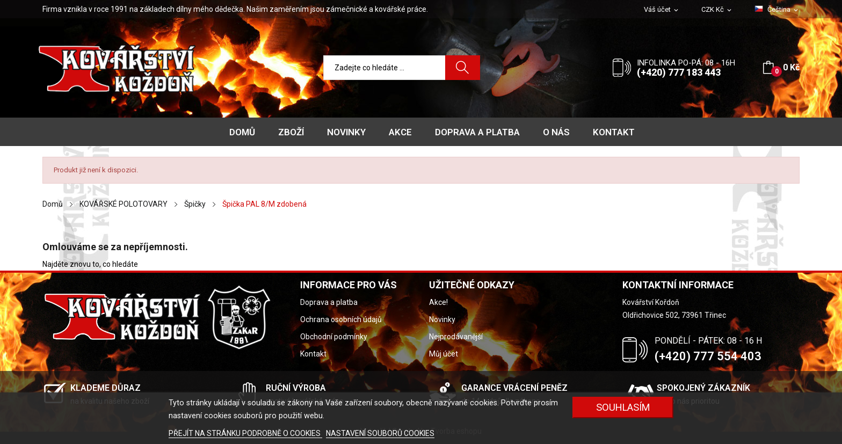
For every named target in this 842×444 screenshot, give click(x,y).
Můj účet (443, 354)
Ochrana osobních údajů (341, 319)
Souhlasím (623, 407)
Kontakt (313, 354)
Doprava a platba (329, 302)
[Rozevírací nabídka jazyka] (777, 9)
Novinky (442, 319)
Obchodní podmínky (333, 336)
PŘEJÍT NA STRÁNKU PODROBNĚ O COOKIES (245, 433)
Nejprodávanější (456, 336)
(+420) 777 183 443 (679, 72)
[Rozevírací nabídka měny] (717, 10)
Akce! (438, 302)
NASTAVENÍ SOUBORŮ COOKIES (380, 433)
